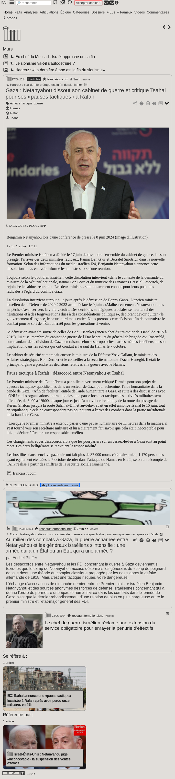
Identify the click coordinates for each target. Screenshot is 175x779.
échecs (15, 103)
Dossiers (98, 12)
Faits (18, 12)
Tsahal (14, 118)
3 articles (33, 79)
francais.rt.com (57, 79)
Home (7, 12)
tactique (27, 103)
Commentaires (158, 12)
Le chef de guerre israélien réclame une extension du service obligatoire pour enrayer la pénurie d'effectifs (100, 625)
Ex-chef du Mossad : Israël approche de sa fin (52, 57)
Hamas (15, 108)
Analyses (31, 12)
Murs (8, 49)
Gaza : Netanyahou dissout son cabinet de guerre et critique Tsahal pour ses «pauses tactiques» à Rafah (86, 93)
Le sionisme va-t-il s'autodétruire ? (42, 63)
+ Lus (111, 12)
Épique (65, 12)
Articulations (49, 12)
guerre (38, 103)
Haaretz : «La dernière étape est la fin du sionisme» (57, 70)
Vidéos (139, 12)
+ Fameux (124, 12)
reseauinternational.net (55, 529)
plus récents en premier (60, 485)
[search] (33, 2)
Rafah (14, 113)
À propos (10, 18)
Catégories (81, 12)
